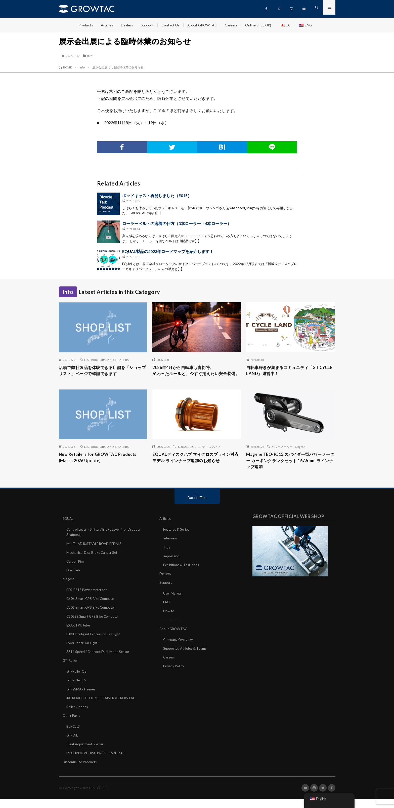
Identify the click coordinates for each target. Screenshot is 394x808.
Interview (171, 548)
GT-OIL (72, 744)
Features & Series (177, 539)
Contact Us (170, 25)
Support (147, 25)
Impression (172, 565)
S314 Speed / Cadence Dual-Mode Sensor (99, 661)
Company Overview (178, 649)
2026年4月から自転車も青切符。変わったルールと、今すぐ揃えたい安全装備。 (196, 374)
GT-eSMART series (81, 698)
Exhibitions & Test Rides (182, 574)
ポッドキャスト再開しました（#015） (157, 195)
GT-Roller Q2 (76, 680)
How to (169, 620)
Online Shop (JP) (258, 25)
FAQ (166, 611)
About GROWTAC (202, 25)
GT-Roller (70, 670)
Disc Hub (73, 579)
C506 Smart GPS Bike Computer (91, 617)
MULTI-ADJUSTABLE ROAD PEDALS (95, 553)
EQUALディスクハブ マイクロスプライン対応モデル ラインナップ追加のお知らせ (195, 466)
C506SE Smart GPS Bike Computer (93, 625)
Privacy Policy (174, 675)
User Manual (173, 603)
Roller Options (77, 716)
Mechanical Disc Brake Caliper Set (92, 562)
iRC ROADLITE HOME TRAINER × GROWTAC (103, 707)
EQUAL (183, 454)
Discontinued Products (81, 770)
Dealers (127, 25)
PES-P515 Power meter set (88, 599)
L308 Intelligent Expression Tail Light (95, 643)
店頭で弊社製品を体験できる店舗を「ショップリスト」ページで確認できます (103, 371)
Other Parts (72, 724)
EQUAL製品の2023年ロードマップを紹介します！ (167, 251)
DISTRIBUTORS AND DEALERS (106, 359)
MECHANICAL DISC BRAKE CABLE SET (98, 762)
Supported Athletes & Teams (186, 657)
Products (85, 25)
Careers (231, 25)
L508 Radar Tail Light (82, 652)
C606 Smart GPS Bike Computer (91, 608)
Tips (166, 557)
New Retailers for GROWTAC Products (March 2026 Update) (101, 466)
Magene (300, 454)
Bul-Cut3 (73, 735)
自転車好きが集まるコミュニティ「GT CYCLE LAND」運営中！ (286, 371)
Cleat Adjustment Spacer (86, 753)
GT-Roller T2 (76, 689)
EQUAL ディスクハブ (205, 454)
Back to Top (197, 507)
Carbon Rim (75, 571)
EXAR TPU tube (79, 634)
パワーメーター (282, 454)
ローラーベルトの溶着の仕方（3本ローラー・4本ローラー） (176, 223)
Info (89, 55)
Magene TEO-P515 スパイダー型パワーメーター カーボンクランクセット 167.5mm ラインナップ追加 (290, 469)
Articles (107, 25)
